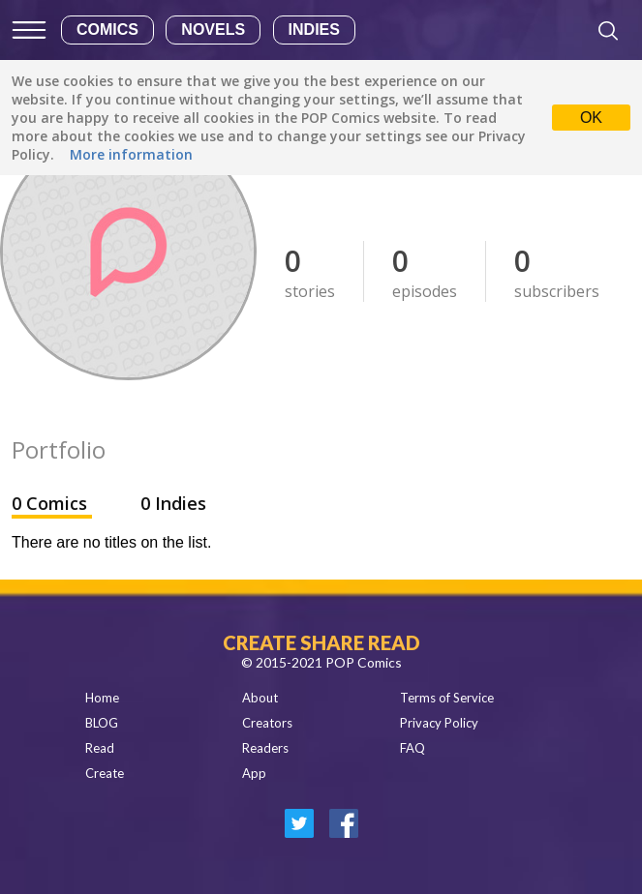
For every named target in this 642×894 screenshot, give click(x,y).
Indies (314, 29)
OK (591, 117)
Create (104, 773)
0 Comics (52, 503)
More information (131, 154)
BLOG (101, 722)
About (260, 697)
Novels (213, 29)
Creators (267, 722)
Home (102, 697)
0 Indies (173, 503)
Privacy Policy (439, 722)
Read (99, 748)
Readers (265, 748)
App (254, 773)
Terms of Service (447, 697)
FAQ (412, 748)
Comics (107, 29)
